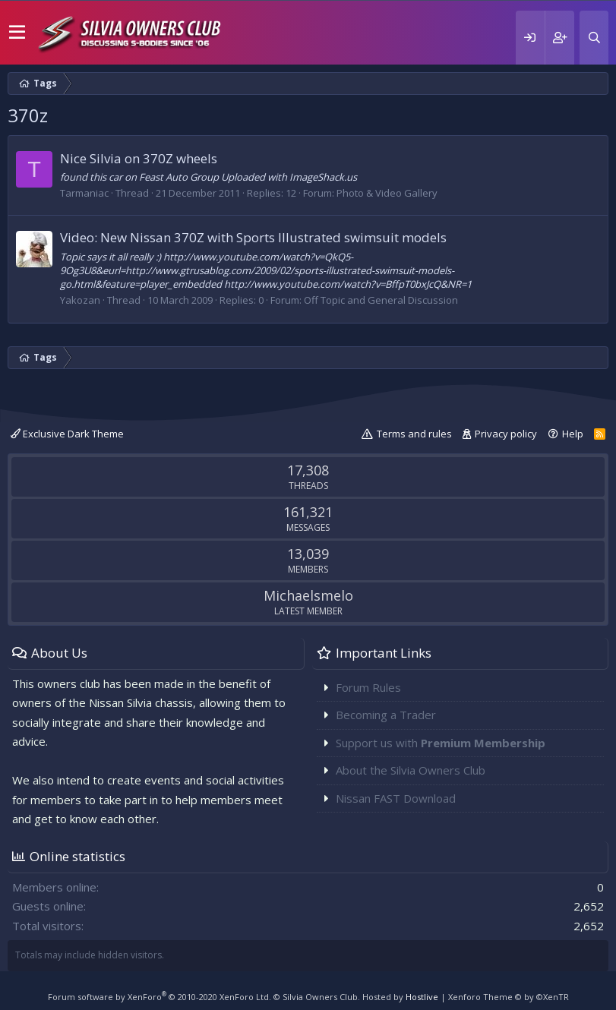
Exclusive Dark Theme (67, 433)
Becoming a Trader (386, 714)
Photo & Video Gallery (387, 193)
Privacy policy (506, 433)
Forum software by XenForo (159, 996)
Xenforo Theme (508, 996)
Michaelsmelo (308, 595)
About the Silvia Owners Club (410, 770)
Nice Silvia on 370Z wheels (138, 158)
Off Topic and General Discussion (381, 300)
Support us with (440, 742)
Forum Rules (368, 687)
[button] (17, 33)
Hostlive (422, 996)
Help (572, 433)
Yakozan (80, 300)
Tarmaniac (84, 193)
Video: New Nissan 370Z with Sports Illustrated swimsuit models (253, 237)
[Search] (594, 38)
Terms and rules (414, 433)
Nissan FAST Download (396, 798)
